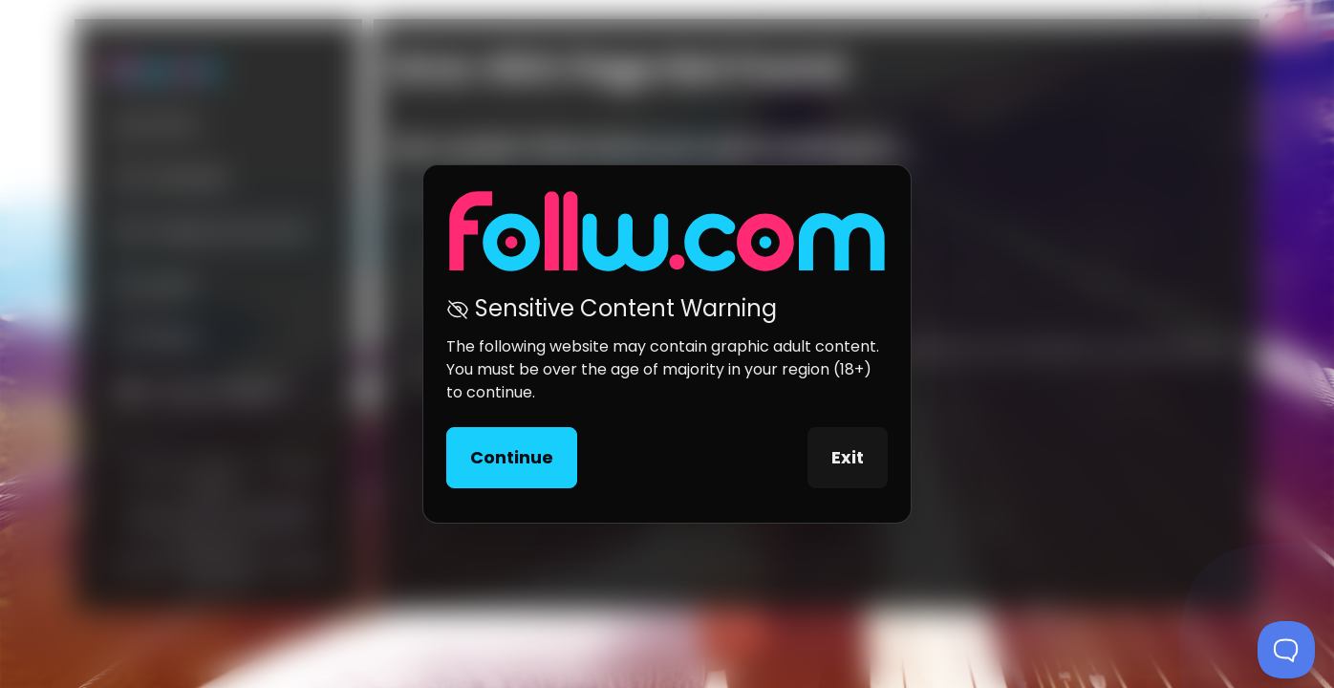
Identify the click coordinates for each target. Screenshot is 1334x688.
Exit (847, 457)
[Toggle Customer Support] (1286, 649)
